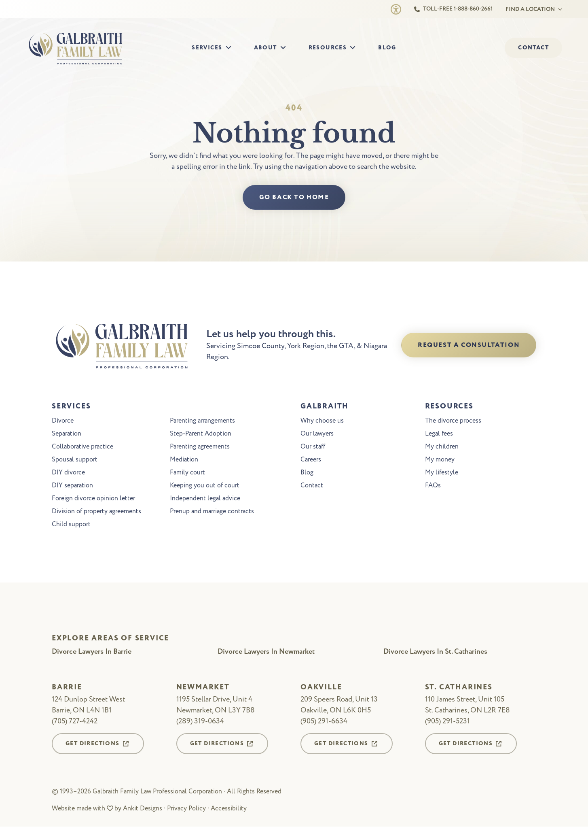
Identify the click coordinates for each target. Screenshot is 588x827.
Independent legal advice (205, 498)
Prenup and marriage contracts (212, 511)
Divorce (63, 421)
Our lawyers (317, 433)
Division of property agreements (96, 511)
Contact (311, 485)
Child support (71, 524)
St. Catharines (459, 687)
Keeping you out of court (204, 485)
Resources (328, 48)
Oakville (321, 687)
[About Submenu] (285, 48)
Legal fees (439, 433)
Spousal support (74, 459)
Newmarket (203, 687)
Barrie (67, 687)
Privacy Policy (186, 808)
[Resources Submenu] (355, 48)
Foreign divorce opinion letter (93, 498)
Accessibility (229, 808)
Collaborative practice (82, 446)
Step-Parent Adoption (200, 433)
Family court (187, 472)
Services (207, 48)
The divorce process (453, 421)
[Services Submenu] (230, 48)
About (265, 48)
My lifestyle (441, 472)
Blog (387, 48)
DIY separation (72, 485)
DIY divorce (68, 472)
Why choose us (322, 421)
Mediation (184, 459)
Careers (310, 459)
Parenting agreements (200, 446)
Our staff (312, 446)
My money (440, 459)
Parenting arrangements (202, 421)
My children (442, 446)
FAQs (433, 485)
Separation (66, 433)
